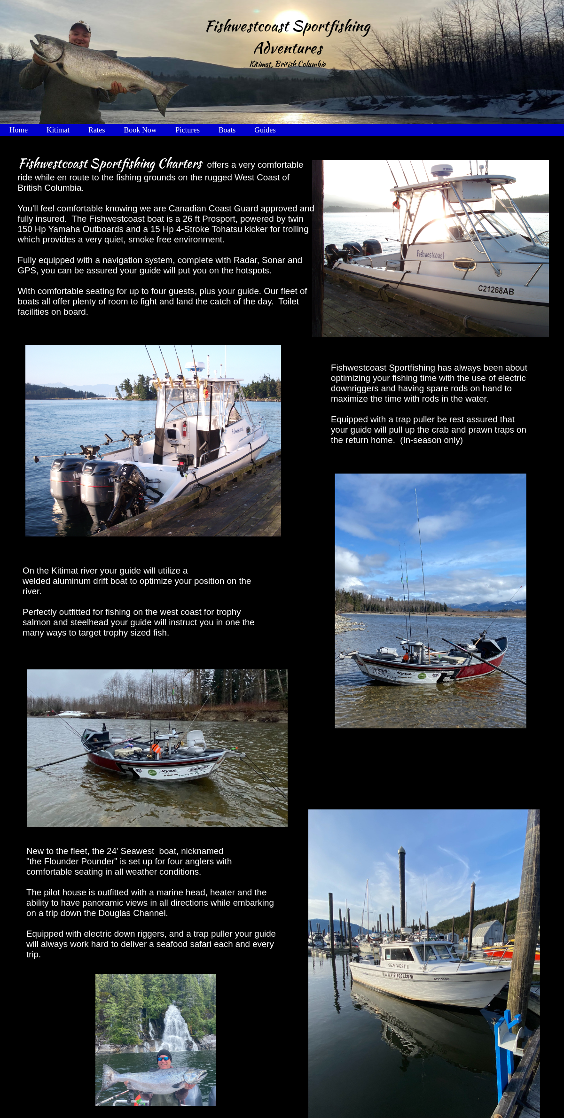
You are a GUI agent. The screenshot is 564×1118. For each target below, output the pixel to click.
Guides (264, 130)
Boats (227, 130)
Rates (96, 130)
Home (18, 130)
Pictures (187, 130)
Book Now (140, 130)
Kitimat (58, 130)
